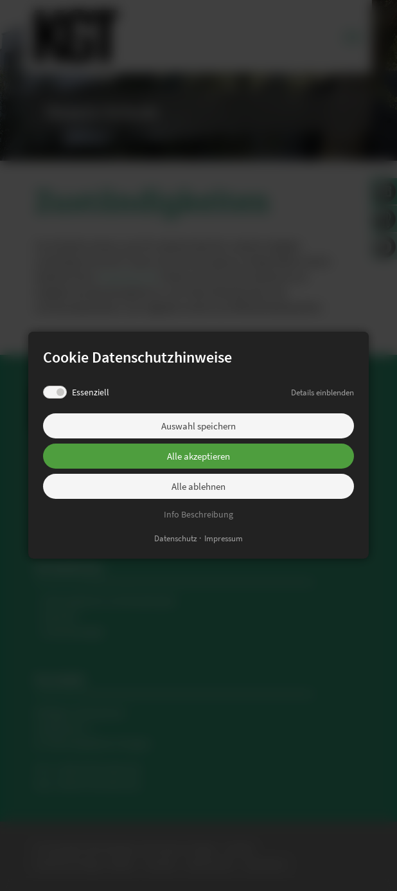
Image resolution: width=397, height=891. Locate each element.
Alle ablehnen (198, 486)
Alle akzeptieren (198, 456)
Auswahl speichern (198, 426)
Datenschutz (175, 539)
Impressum (223, 539)
